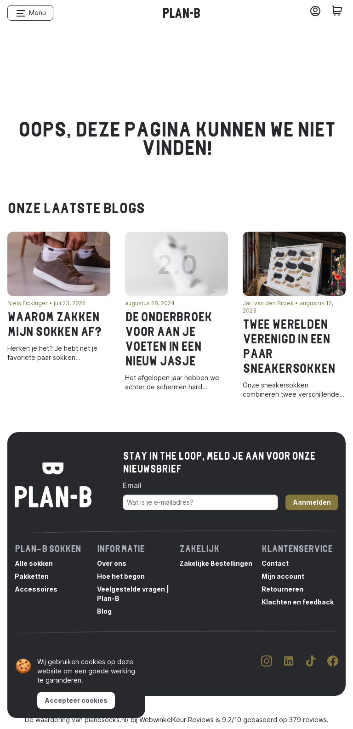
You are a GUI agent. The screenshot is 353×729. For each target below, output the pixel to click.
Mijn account (283, 576)
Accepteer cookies (76, 700)
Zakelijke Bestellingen (215, 563)
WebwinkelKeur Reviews (176, 719)
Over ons (111, 563)
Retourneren (282, 589)
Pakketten (32, 576)
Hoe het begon (121, 576)
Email (132, 485)
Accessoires (36, 589)
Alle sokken (34, 563)
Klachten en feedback (298, 602)
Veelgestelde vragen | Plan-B (133, 593)
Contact (275, 563)
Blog (104, 611)
